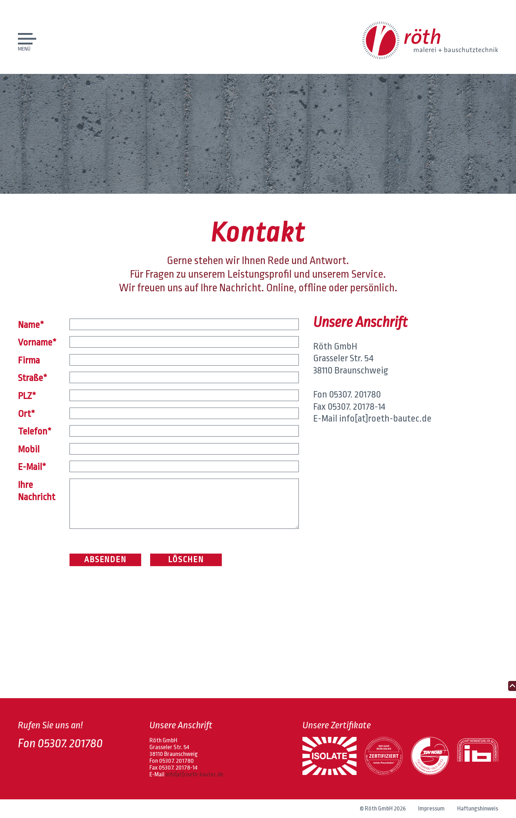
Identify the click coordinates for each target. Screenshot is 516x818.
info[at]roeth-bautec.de (385, 418)
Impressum (431, 808)
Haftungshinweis (477, 808)
